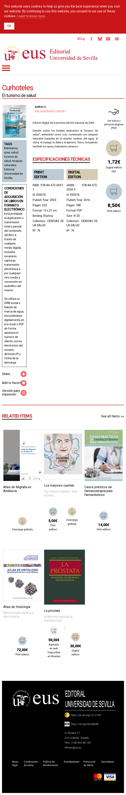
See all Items (110, 416)
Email (117, 39)
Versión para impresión (11, 392)
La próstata (52, 611)
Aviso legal (15, 763)
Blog (81, 39)
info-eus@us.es (73, 747)
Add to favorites (13, 383)
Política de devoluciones (50, 763)
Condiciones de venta (31, 763)
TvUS (108, 39)
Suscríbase (107, 761)
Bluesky (100, 39)
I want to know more (31, 16)
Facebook (91, 39)
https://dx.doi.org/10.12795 (86, 715)
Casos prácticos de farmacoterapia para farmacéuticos (98, 491)
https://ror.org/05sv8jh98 (84, 724)
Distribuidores (71, 761)
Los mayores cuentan (59, 486)
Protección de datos (89, 763)
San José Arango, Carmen (50, 110)
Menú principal (6, 68)
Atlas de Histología (16, 607)
